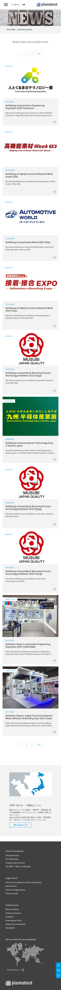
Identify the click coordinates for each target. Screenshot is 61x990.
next (38, 54)
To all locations (15, 970)
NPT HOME (11, 29)
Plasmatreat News (25, 29)
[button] (11, 4)
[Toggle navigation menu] (6, 4)
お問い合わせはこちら (20, 825)
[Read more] (54, 122)
